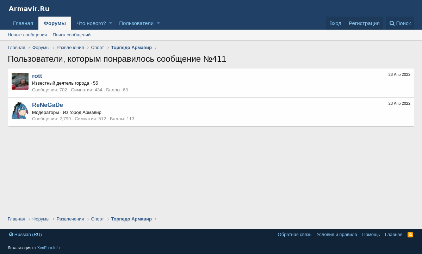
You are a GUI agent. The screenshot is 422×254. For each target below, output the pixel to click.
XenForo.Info (48, 248)
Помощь (371, 234)
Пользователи (136, 23)
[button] (110, 23)
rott (37, 76)
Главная (23, 23)
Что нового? (91, 23)
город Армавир (85, 112)
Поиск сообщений (72, 34)
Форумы (55, 23)
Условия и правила (337, 234)
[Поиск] (400, 23)
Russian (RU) (25, 234)
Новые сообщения (27, 34)
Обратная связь (295, 234)
